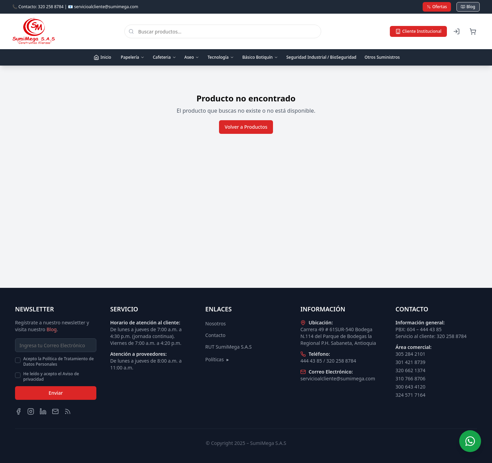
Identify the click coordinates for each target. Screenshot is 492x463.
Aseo (192, 57)
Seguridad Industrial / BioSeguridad (321, 57)
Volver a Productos (245, 127)
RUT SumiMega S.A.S (228, 346)
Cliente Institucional (418, 31)
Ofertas (437, 7)
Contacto (215, 335)
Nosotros (215, 323)
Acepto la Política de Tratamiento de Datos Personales (58, 361)
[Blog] (67, 411)
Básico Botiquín (260, 57)
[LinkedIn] (43, 411)
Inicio (102, 57)
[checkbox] (17, 360)
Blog (468, 7)
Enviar (56, 393)
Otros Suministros (382, 57)
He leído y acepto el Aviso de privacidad (51, 376)
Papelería (133, 57)
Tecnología (220, 57)
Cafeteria (164, 57)
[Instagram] (30, 411)
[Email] (55, 411)
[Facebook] (18, 411)
